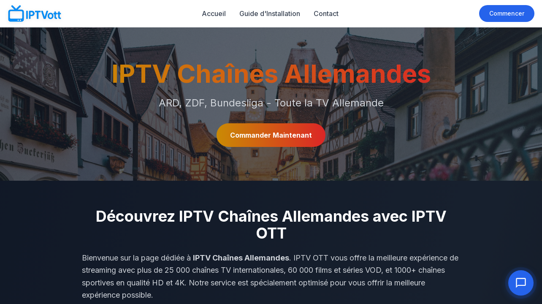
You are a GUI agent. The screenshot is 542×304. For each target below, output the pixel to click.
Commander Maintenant (271, 135)
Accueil (214, 13)
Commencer (506, 13)
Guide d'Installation (269, 13)
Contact (326, 13)
